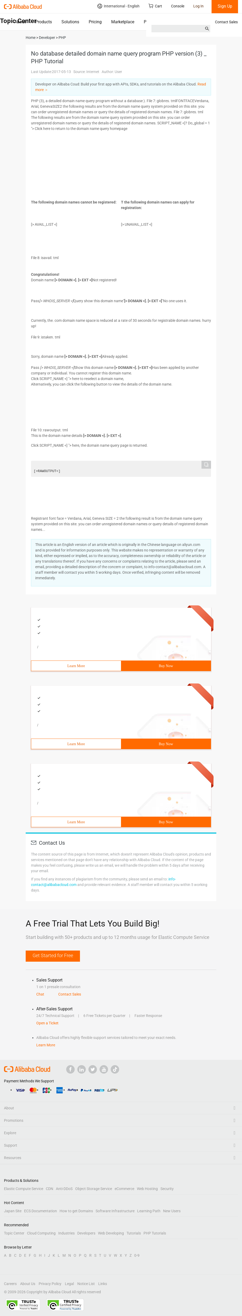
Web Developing (111, 1233)
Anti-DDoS (64, 1189)
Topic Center (14, 1233)
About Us (27, 1284)
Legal (69, 1284)
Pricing (95, 21)
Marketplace (122, 21)
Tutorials (134, 1233)
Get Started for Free (53, 955)
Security (167, 1189)
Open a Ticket (47, 1023)
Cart (155, 6)
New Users (172, 1211)
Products (43, 21)
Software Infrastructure (115, 1211)
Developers (86, 1233)
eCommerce (124, 1189)
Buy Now (166, 666)
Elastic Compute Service (23, 1189)
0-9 (137, 1255)
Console (177, 6)
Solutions (70, 21)
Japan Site (12, 1211)
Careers (10, 1284)
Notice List (86, 1284)
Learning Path (148, 1211)
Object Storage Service (93, 1189)
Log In (198, 6)
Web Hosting (147, 1189)
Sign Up (225, 6)
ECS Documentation (40, 1211)
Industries (66, 1233)
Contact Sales (226, 22)
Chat (40, 994)
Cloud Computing (41, 1233)
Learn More (76, 666)
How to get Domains (76, 1211)
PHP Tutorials (155, 1233)
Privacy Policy (50, 1284)
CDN (49, 1189)
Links (102, 1284)
